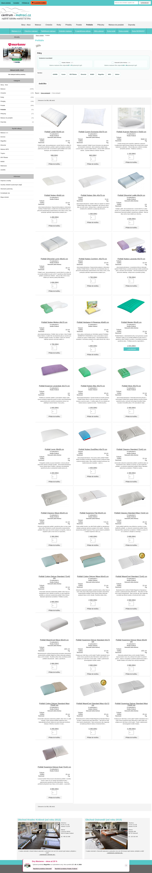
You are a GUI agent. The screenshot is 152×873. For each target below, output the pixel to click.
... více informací (131, 349)
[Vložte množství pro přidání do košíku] (54, 159)
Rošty (59, 25)
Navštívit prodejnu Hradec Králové (66, 868)
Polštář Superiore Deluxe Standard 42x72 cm (93, 641)
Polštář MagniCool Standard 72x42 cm (131, 576)
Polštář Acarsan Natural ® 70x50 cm (131, 132)
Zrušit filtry (42, 83)
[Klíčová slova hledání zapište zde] (126, 2)
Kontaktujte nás (5, 193)
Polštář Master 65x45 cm (131, 322)
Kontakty (16, 3)
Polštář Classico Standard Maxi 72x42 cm (131, 513)
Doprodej (131, 25)
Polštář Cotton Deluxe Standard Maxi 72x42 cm (54, 704)
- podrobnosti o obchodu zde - (115, 853)
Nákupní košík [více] (17, 70)
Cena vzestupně (45, 93)
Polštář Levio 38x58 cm (54, 449)
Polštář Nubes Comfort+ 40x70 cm (93, 259)
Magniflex (3, 141)
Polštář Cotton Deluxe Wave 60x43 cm (93, 576)
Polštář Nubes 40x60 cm (54, 195)
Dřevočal (3, 145)
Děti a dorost (99, 31)
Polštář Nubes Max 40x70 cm (93, 386)
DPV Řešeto (4, 157)
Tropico (3, 153)
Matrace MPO (5, 149)
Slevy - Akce (26, 25)
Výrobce (39, 72)
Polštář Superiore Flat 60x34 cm (93, 513)
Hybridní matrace (65, 31)
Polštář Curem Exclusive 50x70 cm (93, 132)
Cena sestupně (56, 93)
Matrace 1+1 (16, 31)
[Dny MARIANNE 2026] (17, 53)
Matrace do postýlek (116, 25)
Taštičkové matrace (48, 31)
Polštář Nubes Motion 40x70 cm (54, 322)
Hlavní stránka (6, 3)
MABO (3, 161)
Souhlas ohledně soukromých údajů (11, 185)
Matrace (38, 25)
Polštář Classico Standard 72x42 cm (131, 449)
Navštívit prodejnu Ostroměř (42, 868)
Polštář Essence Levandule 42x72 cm (54, 386)
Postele (79, 25)
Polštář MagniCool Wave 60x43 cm (54, 640)
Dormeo (3, 137)
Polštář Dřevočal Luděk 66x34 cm (131, 195)
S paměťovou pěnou (83, 31)
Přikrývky (100, 25)
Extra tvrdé (111, 31)
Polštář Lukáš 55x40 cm (54, 132)
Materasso (4, 166)
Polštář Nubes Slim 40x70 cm (93, 195)
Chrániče (48, 25)
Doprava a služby (6, 180)
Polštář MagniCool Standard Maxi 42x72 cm (92, 704)
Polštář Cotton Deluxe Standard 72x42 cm (54, 577)
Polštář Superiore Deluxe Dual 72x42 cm (54, 767)
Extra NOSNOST (138, 31)
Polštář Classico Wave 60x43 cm (54, 513)
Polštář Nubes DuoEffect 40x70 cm (93, 449)
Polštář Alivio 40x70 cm (131, 386)
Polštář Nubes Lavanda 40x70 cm (131, 259)
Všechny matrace (31, 31)
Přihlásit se (25, 3)
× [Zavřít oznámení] (126, 865)
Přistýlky (68, 25)
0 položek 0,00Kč (39, 3)
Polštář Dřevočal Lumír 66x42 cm (54, 259)
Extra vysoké (123, 31)
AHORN (3, 170)
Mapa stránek (5, 197)
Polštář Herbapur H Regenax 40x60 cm (93, 322)
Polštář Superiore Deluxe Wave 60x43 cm (131, 641)
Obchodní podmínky (7, 189)
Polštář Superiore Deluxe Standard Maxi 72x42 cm (131, 704)
